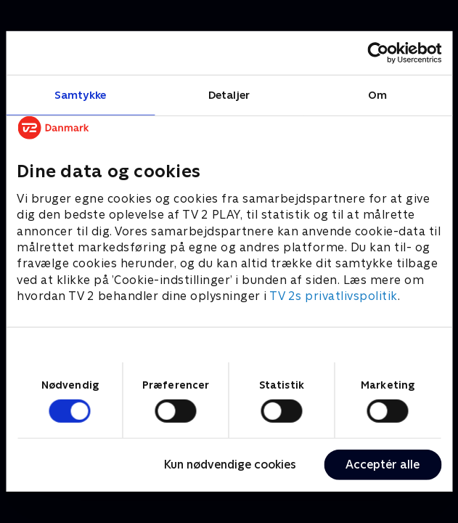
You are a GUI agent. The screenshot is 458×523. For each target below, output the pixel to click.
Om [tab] (377, 95)
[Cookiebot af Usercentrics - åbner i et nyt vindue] (377, 53)
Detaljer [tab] (229, 95)
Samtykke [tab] (80, 95)
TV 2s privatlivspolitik (333, 296)
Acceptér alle (382, 464)
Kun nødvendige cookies (230, 464)
